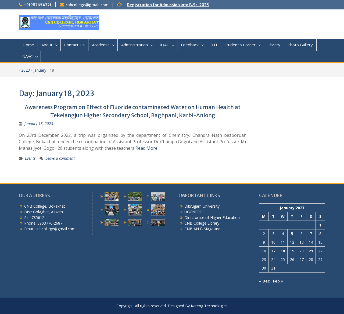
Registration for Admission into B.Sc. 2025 (168, 4)
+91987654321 (37, 4)
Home (28, 44)
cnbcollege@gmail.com (87, 4)
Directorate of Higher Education (212, 217)
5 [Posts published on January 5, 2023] (292, 233)
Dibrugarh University (202, 206)
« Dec (264, 281)
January (39, 70)
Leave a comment (60, 158)
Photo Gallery (300, 44)
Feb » (278, 281)
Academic (100, 44)
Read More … (148, 148)
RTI (213, 44)
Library (273, 44)
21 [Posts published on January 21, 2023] (311, 250)
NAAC (27, 56)
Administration (134, 44)
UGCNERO (193, 211)
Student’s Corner (240, 44)
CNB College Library (201, 223)
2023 (25, 70)
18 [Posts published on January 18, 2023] (283, 250)
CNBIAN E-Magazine (202, 228)
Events (30, 158)
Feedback (190, 44)
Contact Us (74, 44)
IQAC (164, 44)
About (46, 44)
